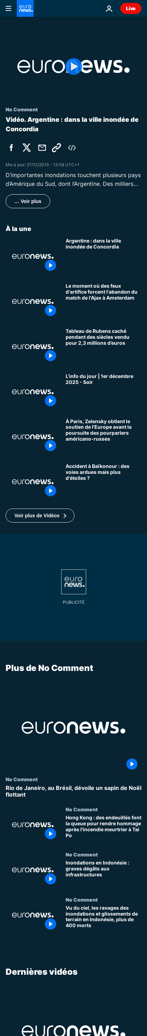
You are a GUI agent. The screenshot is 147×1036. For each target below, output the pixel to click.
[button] (40, 516)
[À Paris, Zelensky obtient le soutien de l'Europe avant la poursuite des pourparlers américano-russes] (103, 437)
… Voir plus (27, 201)
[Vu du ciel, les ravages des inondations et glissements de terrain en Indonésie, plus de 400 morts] (103, 919)
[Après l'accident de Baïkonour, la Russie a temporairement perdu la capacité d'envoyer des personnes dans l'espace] (103, 481)
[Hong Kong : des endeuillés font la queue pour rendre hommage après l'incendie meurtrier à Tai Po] (103, 829)
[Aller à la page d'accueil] (25, 8)
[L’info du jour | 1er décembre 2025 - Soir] (103, 391)
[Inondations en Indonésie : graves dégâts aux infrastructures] (103, 874)
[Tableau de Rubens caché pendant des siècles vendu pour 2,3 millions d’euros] (103, 346)
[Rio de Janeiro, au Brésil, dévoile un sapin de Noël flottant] (73, 791)
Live (131, 8)
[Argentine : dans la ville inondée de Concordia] (103, 256)
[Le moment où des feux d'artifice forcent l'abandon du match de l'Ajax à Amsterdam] (103, 301)
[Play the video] (73, 66)
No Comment (22, 779)
